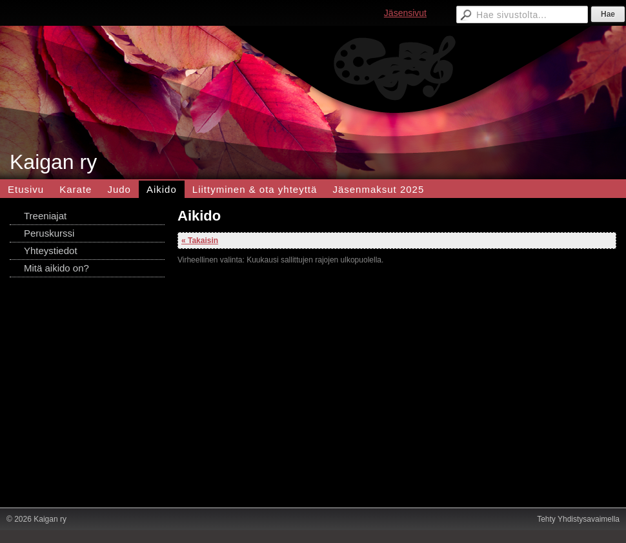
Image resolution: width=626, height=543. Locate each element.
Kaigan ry (53, 161)
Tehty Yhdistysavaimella (578, 519)
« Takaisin (199, 240)
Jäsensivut (405, 13)
